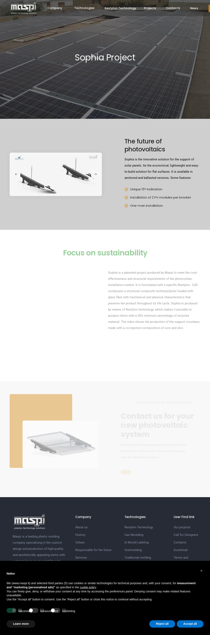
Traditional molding (137, 557)
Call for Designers (186, 535)
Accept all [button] (190, 623)
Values (80, 542)
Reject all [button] (162, 623)
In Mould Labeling (136, 542)
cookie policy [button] (88, 587)
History (80, 535)
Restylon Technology (120, 8)
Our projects (182, 527)
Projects (150, 8)
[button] (201, 570)
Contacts (173, 8)
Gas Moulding (133, 535)
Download (180, 550)
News (194, 8)
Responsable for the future (93, 550)
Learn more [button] (21, 623)
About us (81, 527)
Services (81, 557)
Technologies (84, 8)
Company (54, 8)
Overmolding (133, 550)
